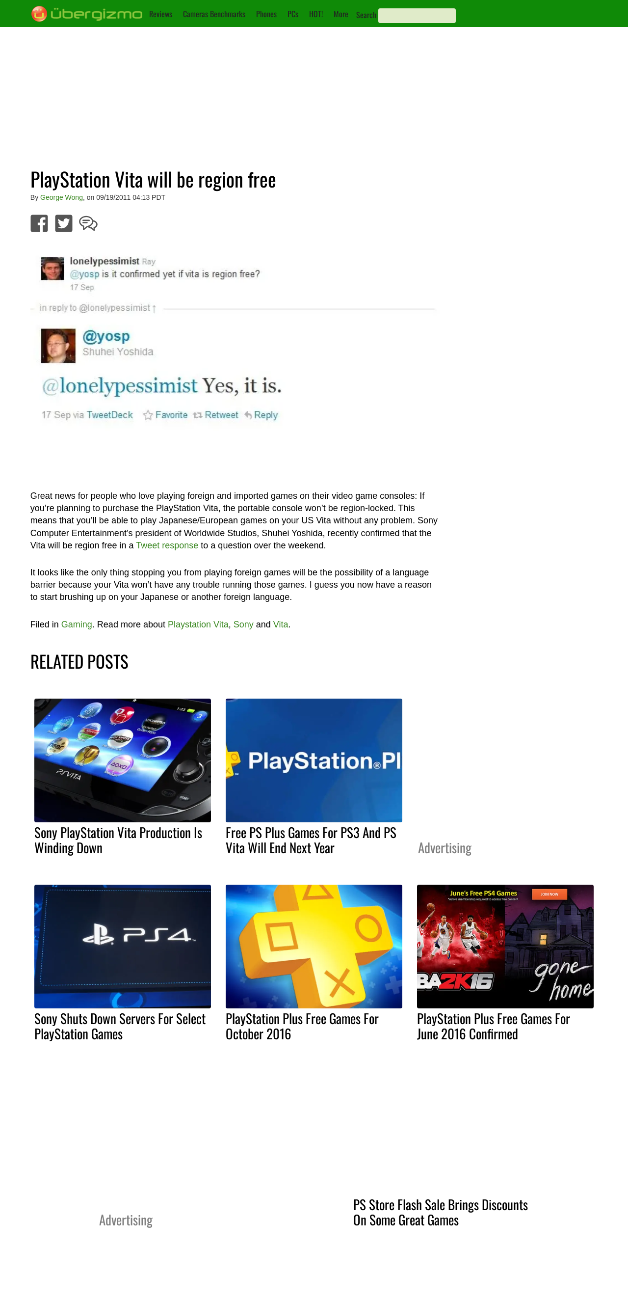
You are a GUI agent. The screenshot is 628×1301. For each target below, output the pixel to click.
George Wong (61, 197)
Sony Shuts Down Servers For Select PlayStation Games (120, 1025)
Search (366, 15)
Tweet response (167, 545)
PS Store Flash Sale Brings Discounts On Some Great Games (440, 1211)
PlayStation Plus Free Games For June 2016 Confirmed (493, 1025)
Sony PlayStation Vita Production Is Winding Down (118, 839)
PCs (293, 14)
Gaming (76, 624)
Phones (266, 14)
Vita (280, 624)
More (341, 14)
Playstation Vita (198, 624)
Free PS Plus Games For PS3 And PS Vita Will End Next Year (311, 839)
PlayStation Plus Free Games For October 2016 (302, 1025)
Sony (244, 624)
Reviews (160, 14)
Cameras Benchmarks (214, 14)
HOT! (316, 14)
